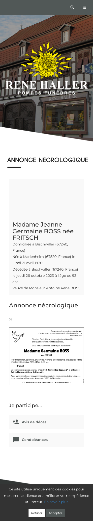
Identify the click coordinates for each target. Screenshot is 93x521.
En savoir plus (56, 502)
